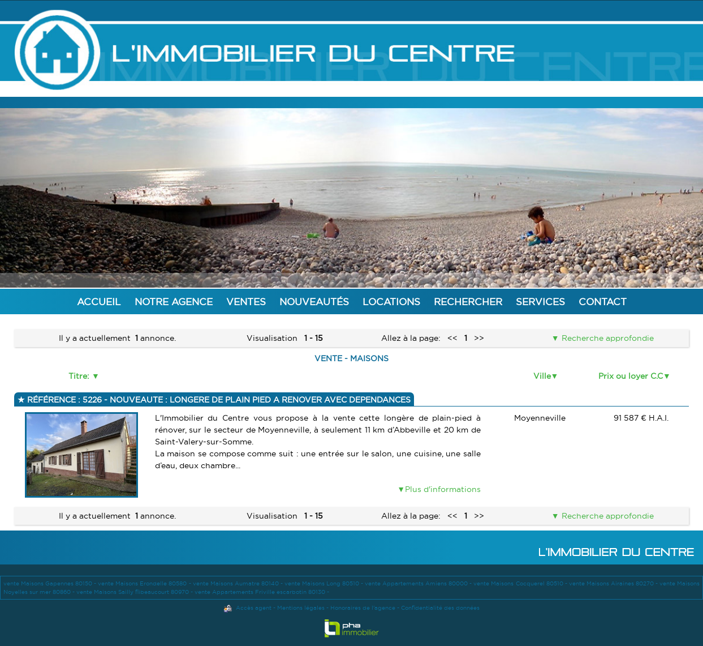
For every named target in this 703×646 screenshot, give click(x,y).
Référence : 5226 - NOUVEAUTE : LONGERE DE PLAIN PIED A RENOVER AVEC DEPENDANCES (218, 400)
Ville (542, 376)
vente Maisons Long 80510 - (324, 583)
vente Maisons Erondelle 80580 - (145, 583)
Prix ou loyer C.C (630, 376)
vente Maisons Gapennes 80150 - (50, 583)
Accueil (99, 301)
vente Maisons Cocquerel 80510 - (520, 583)
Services (540, 301)
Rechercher (468, 301)
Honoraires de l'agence (362, 607)
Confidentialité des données (440, 607)
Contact (603, 301)
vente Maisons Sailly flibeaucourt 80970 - (135, 592)
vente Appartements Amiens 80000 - (419, 583)
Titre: (80, 376)
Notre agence (174, 301)
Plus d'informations (443, 489)
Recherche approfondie (606, 338)
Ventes (246, 301)
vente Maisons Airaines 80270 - (614, 583)
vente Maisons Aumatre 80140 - (238, 583)
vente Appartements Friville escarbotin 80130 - (262, 592)
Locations (391, 301)
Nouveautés (314, 301)
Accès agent (253, 607)
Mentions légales (301, 607)
